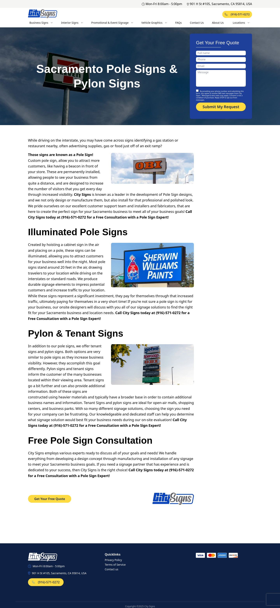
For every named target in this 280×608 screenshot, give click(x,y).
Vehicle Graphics (154, 22)
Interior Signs (72, 22)
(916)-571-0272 (237, 14)
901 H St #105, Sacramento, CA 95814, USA (219, 4)
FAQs (178, 22)
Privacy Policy (113, 560)
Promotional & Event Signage (112, 22)
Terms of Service (115, 564)
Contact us (111, 569)
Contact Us (197, 22)
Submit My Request (221, 106)
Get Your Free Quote (49, 499)
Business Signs (41, 22)
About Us (218, 22)
